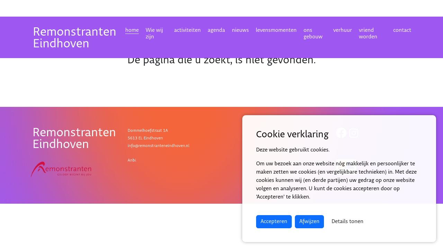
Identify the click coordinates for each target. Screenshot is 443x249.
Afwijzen (309, 221)
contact (402, 30)
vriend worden (368, 33)
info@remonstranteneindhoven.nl (158, 146)
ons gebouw (313, 33)
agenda (216, 30)
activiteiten (187, 30)
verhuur (342, 30)
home (132, 30)
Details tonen (347, 221)
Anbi (132, 160)
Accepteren (274, 221)
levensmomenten (276, 30)
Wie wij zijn (154, 33)
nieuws (240, 30)
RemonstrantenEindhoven (74, 37)
